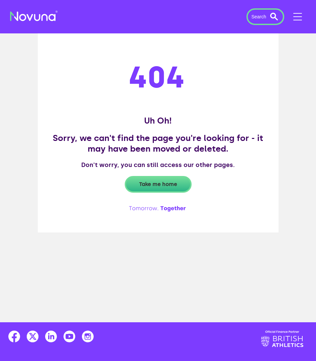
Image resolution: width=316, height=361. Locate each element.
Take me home (158, 184)
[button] (265, 16)
